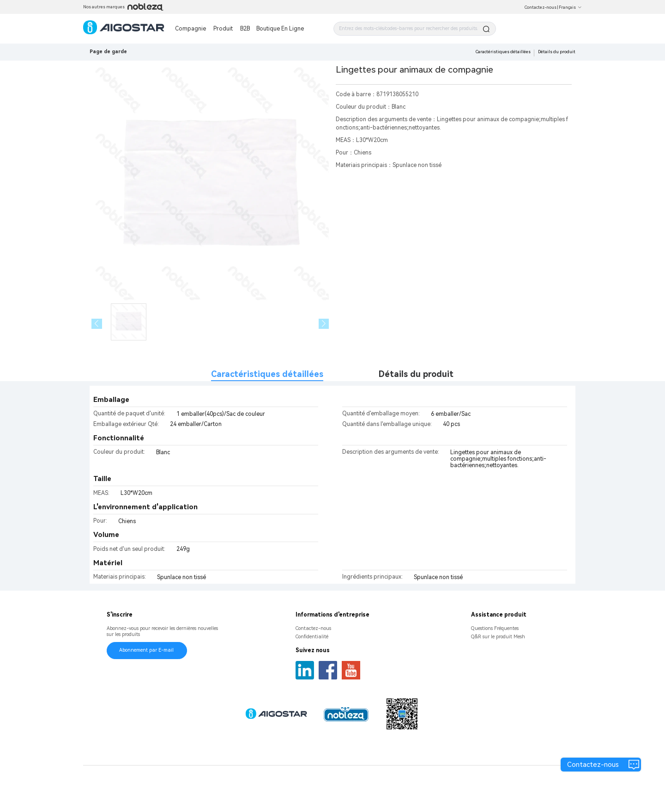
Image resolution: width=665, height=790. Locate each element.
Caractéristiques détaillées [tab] (267, 374)
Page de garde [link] (108, 52)
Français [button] (570, 7)
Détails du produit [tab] (416, 374)
